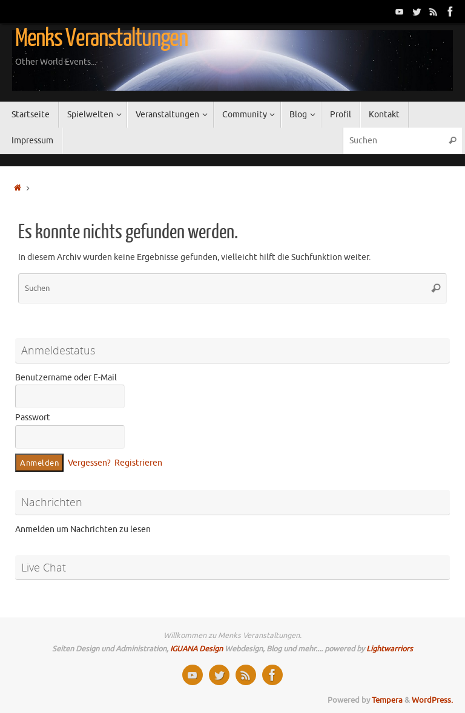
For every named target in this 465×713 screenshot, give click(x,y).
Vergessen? (89, 463)
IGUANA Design (196, 649)
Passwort (32, 417)
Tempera (387, 700)
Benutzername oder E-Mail (66, 378)
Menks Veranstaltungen (101, 38)
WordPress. (432, 700)
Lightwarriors (389, 649)
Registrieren (138, 463)
